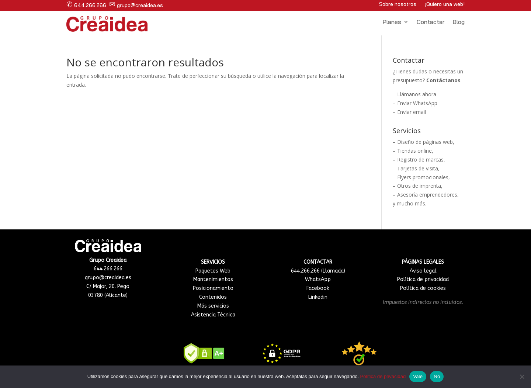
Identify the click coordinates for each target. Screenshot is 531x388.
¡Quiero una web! (445, 4)
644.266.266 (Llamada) (318, 271)
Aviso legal (423, 271)
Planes (391, 22)
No (437, 376)
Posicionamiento (213, 288)
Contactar (430, 22)
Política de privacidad (423, 279)
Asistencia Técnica (213, 315)
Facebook (317, 288)
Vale (418, 376)
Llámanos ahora (416, 94)
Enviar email (411, 111)
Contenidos (213, 297)
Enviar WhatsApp (417, 103)
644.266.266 (86, 5)
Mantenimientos (213, 279)
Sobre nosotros (397, 4)
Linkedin (317, 297)
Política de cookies (423, 288)
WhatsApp (318, 279)
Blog (458, 22)
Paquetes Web (212, 271)
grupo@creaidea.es (136, 5)
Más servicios (213, 306)
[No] (521, 376)
